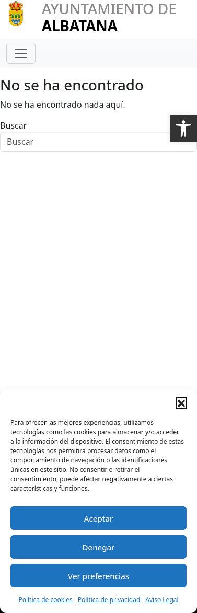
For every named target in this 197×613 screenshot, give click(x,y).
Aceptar (98, 518)
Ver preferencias (98, 576)
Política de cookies (45, 599)
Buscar (13, 125)
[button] (183, 128)
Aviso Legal (161, 599)
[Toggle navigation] (21, 53)
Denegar (99, 547)
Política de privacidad (109, 599)
